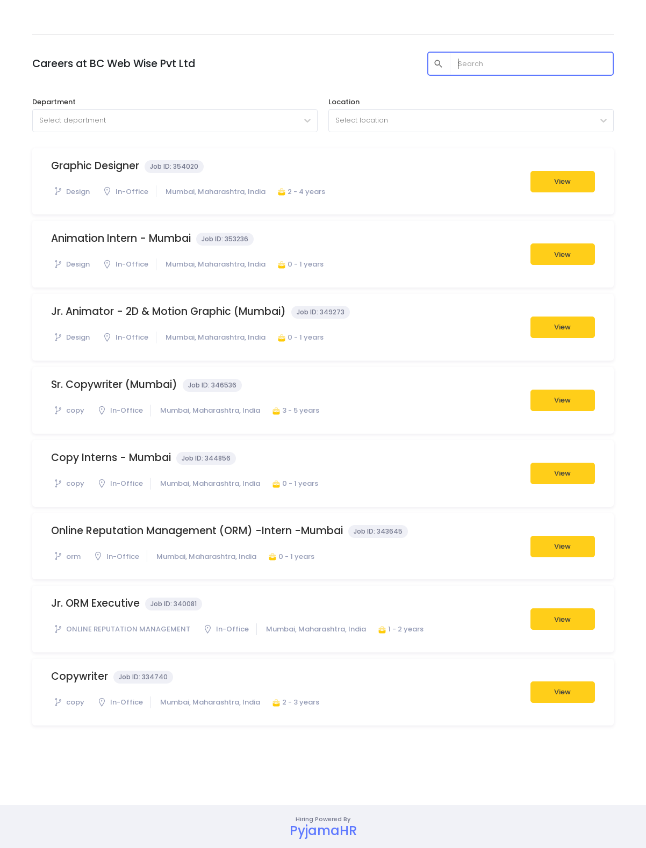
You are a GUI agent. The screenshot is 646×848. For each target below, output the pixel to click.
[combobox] (40, 120)
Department (54, 102)
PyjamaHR (323, 830)
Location (344, 102)
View (562, 181)
